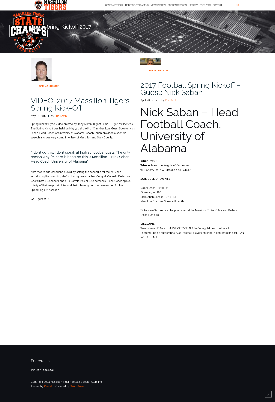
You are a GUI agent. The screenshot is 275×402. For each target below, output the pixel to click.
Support (217, 5)
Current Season (177, 5)
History (193, 5)
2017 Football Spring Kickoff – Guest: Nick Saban (190, 89)
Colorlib (49, 386)
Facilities (205, 5)
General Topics (114, 5)
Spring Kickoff (49, 86)
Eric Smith (61, 115)
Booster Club (158, 70)
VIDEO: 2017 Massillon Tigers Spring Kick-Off (80, 104)
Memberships (158, 5)
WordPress (77, 386)
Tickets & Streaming (137, 5)
